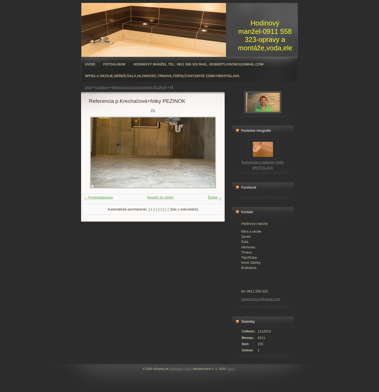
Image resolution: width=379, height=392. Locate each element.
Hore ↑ (232, 368)
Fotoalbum (114, 64)
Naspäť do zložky (160, 197)
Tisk (188, 368)
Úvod (90, 64)
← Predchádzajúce (98, 197)
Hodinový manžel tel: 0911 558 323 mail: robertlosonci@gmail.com (199, 64)
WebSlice (177, 368)
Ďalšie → (215, 197)
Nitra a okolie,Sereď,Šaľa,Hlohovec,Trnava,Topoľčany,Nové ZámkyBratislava (162, 76)
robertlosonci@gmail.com (260, 299)
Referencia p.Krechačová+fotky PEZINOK (139, 87)
